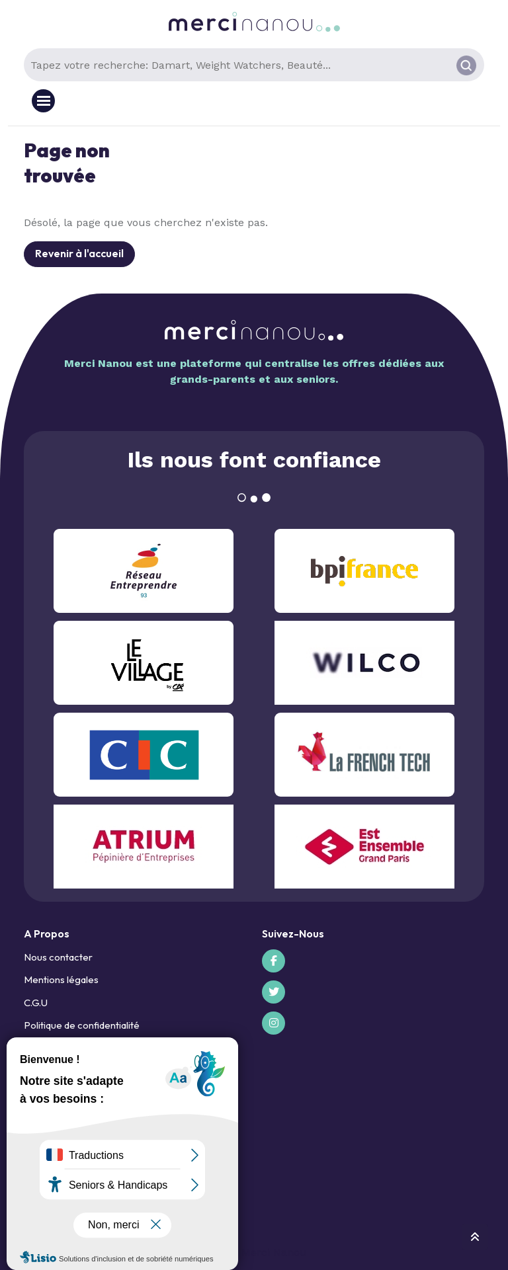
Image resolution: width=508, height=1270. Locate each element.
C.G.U (36, 1002)
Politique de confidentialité (82, 1025)
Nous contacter (58, 957)
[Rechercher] (466, 65)
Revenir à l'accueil (79, 253)
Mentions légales (61, 979)
